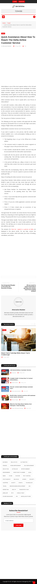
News (4, 475)
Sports (21, 482)
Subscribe (18, 525)
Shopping (5, 482)
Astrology (15, 469)
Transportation (24, 489)
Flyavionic (14, 372)
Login (14, 1)
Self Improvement (29, 465)
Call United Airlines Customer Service (20, 370)
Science (24, 479)
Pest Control (27, 475)
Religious (16, 479)
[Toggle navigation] (3, 17)
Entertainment (25, 469)
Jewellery (5, 493)
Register (21, 1)
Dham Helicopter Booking (17, 408)
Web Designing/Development (17, 486)
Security (31, 479)
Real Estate (14, 462)
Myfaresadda (15, 382)
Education (6, 469)
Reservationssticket (16, 391)
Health (14, 489)
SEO (29, 486)
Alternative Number (7, 46)
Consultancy (20, 493)
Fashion (17, 475)
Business (5, 462)
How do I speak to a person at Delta (22, 229)
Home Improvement (15, 465)
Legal (29, 472)
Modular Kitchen (26, 496)
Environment (6, 472)
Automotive (23, 462)
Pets (12, 493)
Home (4, 23)
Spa (17, 496)
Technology (29, 482)
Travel (8, 23)
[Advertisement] (18, 67)
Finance (5, 465)
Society (13, 482)
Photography (7, 479)
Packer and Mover (8, 496)
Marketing (6, 489)
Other (10, 475)
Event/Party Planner (19, 472)
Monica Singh (15, 399)
